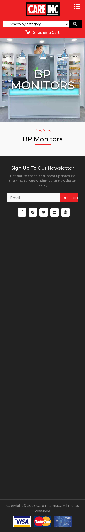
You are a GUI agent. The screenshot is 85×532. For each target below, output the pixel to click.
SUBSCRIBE (69, 198)
